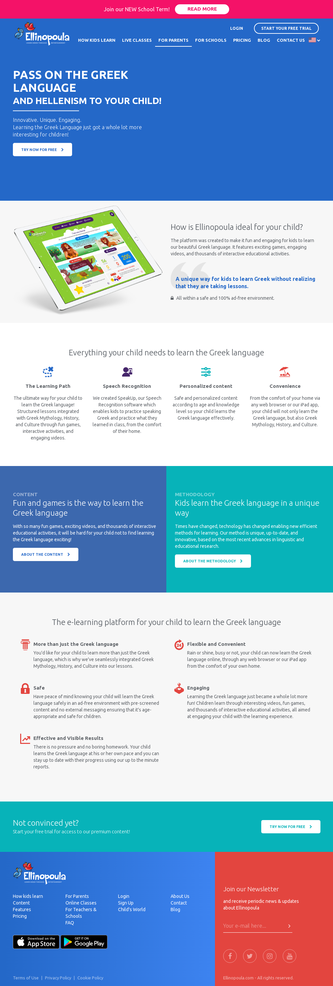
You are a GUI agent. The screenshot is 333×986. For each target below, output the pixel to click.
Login (123, 896)
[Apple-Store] (36, 941)
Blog (175, 909)
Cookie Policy (90, 977)
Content (21, 903)
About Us (180, 896)
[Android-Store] (84, 941)
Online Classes (81, 903)
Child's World (132, 909)
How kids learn (28, 896)
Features (22, 909)
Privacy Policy (58, 977)
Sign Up (126, 903)
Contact (179, 903)
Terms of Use (26, 977)
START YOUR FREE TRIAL (286, 28)
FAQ (69, 922)
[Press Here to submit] (289, 926)
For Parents (77, 896)
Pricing (20, 916)
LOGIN (236, 28)
